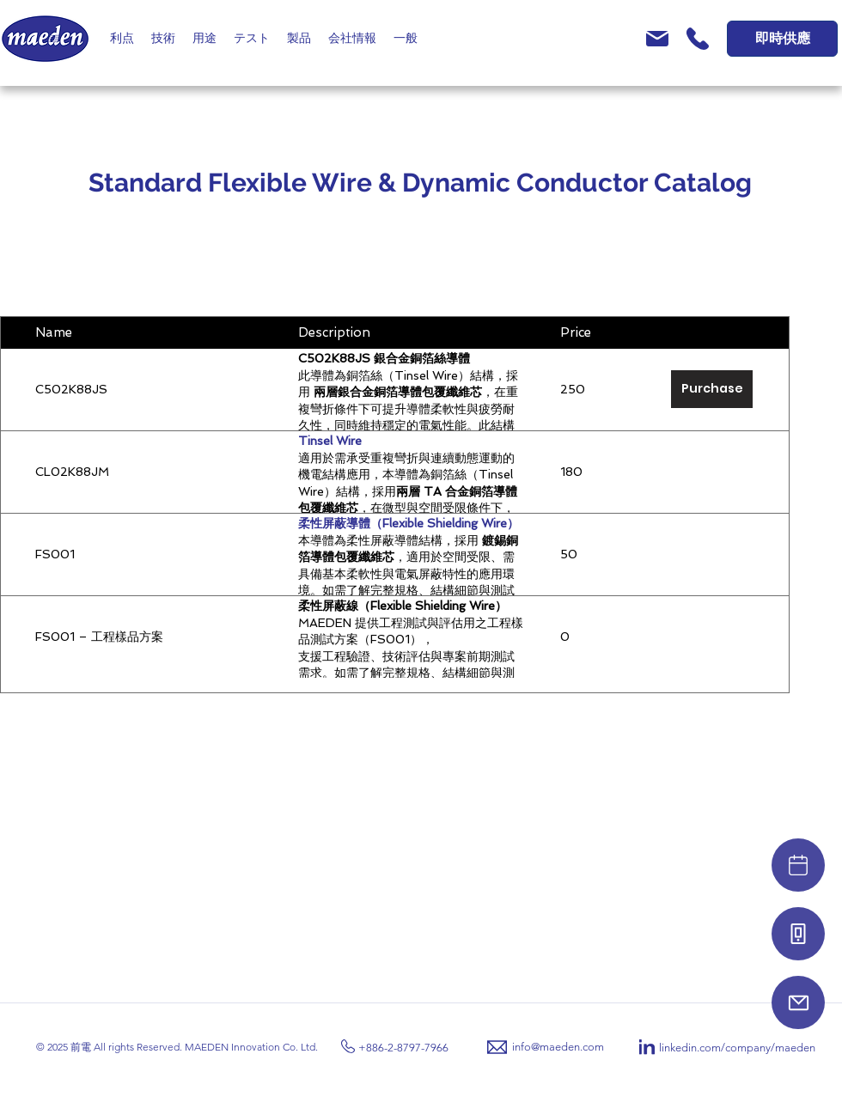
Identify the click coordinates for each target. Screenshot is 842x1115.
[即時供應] (782, 39)
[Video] (798, 865)
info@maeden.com (558, 1046)
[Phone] (798, 933)
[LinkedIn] (647, 1047)
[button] (122, 38)
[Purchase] (712, 389)
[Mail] (798, 1002)
